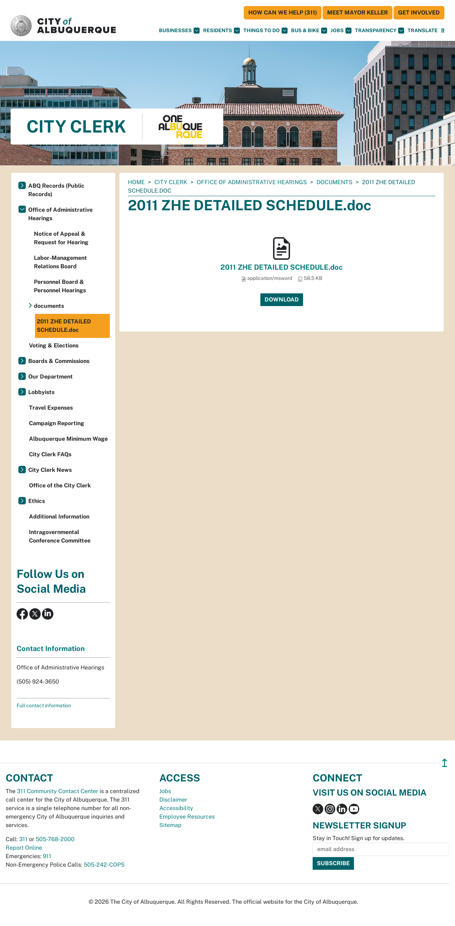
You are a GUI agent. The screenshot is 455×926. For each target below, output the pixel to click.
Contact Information (51, 648)
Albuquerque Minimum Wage (68, 438)
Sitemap (170, 825)
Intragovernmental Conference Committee (59, 536)
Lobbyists (41, 392)
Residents (221, 31)
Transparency (379, 31)
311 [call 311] (23, 839)
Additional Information (59, 516)
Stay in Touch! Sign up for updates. (358, 838)
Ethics (36, 501)
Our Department (50, 376)
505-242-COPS (104, 864)
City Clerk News (50, 470)
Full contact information (44, 705)
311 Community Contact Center (57, 791)
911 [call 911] (47, 856)
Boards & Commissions (58, 361)
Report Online (24, 847)
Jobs (341, 31)
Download (282, 299)
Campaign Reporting (56, 423)
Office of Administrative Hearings (252, 182)
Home (136, 182)
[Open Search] (442, 30)
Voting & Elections (53, 345)
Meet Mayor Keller (357, 12)
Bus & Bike (309, 31)
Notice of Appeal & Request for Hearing (61, 238)
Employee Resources (187, 816)
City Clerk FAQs (50, 454)
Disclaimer (173, 799)
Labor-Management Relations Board (60, 262)
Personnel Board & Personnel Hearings (60, 286)
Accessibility (176, 808)
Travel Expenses (51, 407)
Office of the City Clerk (60, 485)
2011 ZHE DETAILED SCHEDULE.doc (281, 267)
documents (335, 182)
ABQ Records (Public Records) (56, 190)
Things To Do (265, 31)
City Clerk (170, 182)
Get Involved (419, 12)
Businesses (179, 31)
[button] (423, 30)
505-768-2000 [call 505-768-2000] (55, 839)
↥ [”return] (444, 762)
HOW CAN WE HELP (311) (282, 12)
